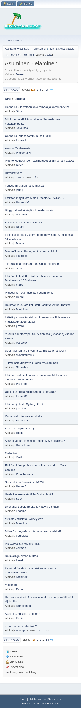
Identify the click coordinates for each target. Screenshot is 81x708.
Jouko (48, 54)
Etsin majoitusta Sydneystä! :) (24, 404)
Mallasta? (11, 453)
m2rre (20, 284)
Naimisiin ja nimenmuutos (21, 556)
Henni (20, 297)
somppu (21, 630)
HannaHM (22, 202)
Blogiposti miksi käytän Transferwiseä (29, 210)
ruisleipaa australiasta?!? (21, 626)
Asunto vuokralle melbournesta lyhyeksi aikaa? (35, 440)
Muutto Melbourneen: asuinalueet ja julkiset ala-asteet (39, 160)
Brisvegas (22, 420)
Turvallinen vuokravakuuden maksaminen (31, 362)
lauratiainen (23, 605)
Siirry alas (11, 90)
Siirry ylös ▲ (54, 699)
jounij (19, 190)
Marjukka (22, 309)
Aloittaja (19, 98)
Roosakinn (23, 445)
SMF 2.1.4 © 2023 (30, 703)
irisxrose (21, 255)
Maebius (21, 523)
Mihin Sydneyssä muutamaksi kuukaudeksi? (33, 531)
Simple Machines (51, 703)
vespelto (21, 214)
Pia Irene (21, 383)
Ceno (19, 589)
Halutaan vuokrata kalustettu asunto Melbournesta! (37, 305)
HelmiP (20, 432)
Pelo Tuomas (24, 474)
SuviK (20, 164)
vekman (21, 548)
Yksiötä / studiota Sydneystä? (24, 519)
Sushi (19, 498)
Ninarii (20, 226)
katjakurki (22, 576)
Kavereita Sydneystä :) (19, 428)
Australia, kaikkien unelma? (22, 613)
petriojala (22, 535)
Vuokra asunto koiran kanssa (23, 222)
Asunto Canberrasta (18, 148)
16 (47, 89)
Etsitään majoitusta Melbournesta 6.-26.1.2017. (35, 198)
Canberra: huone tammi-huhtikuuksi (28, 136)
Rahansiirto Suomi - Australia (23, 416)
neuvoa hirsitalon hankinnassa (24, 185)
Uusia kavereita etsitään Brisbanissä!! (29, 494)
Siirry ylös (11, 639)
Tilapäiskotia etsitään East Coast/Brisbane (32, 263)
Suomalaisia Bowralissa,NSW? (24, 482)
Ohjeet (23, 699)
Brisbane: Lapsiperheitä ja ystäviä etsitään (32, 506)
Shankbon (22, 367)
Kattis (19, 618)
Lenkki (20, 560)
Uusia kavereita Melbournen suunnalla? (30, 391)
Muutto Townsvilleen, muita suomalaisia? (31, 251)
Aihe (8, 98)
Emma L (21, 140)
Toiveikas (22, 128)
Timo (19, 177)
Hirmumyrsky (13, 172)
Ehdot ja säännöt (37, 699)
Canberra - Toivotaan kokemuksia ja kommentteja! (37, 107)
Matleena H (23, 152)
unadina (21, 511)
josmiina (21, 408)
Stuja (19, 111)
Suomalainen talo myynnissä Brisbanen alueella (35, 350)
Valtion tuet (12, 584)
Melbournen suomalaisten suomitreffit (29, 292)
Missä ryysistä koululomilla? (22, 543)
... (43, 89)
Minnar (20, 243)
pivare (20, 326)
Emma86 (21, 396)
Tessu (20, 268)
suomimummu (25, 354)
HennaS (21, 486)
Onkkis (20, 457)
